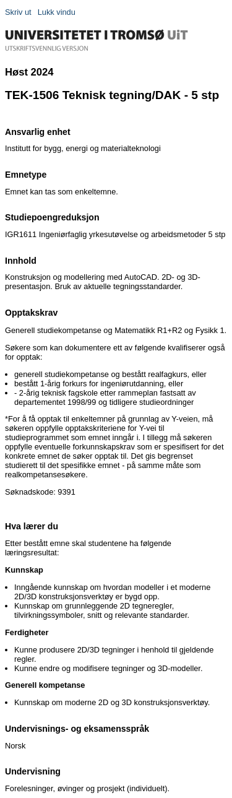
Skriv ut (18, 12)
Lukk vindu (56, 12)
